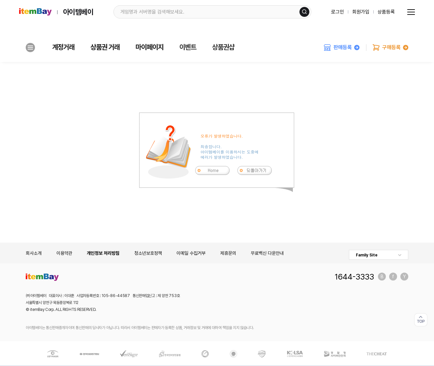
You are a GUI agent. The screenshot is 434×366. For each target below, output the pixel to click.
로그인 (337, 12)
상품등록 (386, 12)
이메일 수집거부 (190, 253)
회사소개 (34, 253)
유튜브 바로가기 (404, 277)
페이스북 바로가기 (393, 277)
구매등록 (390, 47)
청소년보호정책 (148, 253)
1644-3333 (354, 277)
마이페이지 (150, 47)
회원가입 (360, 12)
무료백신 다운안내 (267, 253)
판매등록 (341, 47)
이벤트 (187, 47)
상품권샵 (223, 47)
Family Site (367, 255)
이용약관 (64, 253)
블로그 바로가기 (382, 277)
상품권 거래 (105, 47)
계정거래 (63, 47)
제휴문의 (228, 253)
